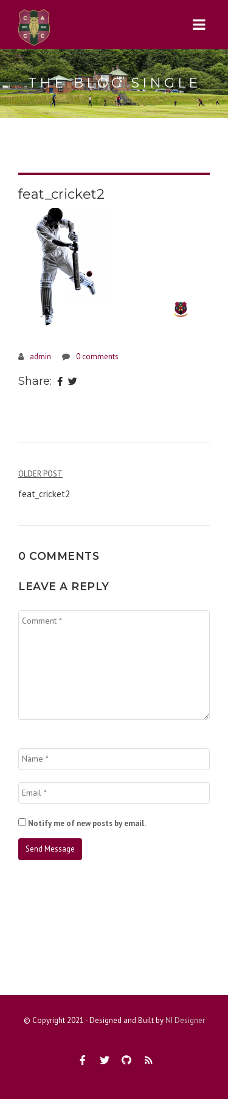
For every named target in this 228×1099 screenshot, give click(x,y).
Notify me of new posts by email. (87, 823)
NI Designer (185, 1020)
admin (40, 356)
